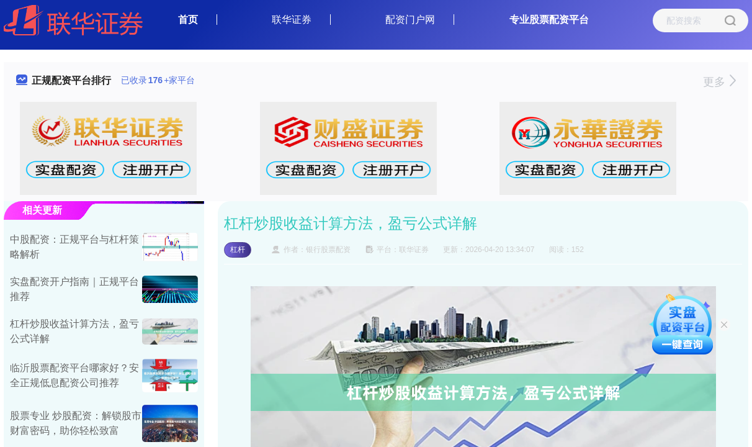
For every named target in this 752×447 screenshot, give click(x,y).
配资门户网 (410, 19)
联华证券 (291, 19)
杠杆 (237, 249)
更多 (719, 82)
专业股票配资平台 (549, 19)
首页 (188, 19)
